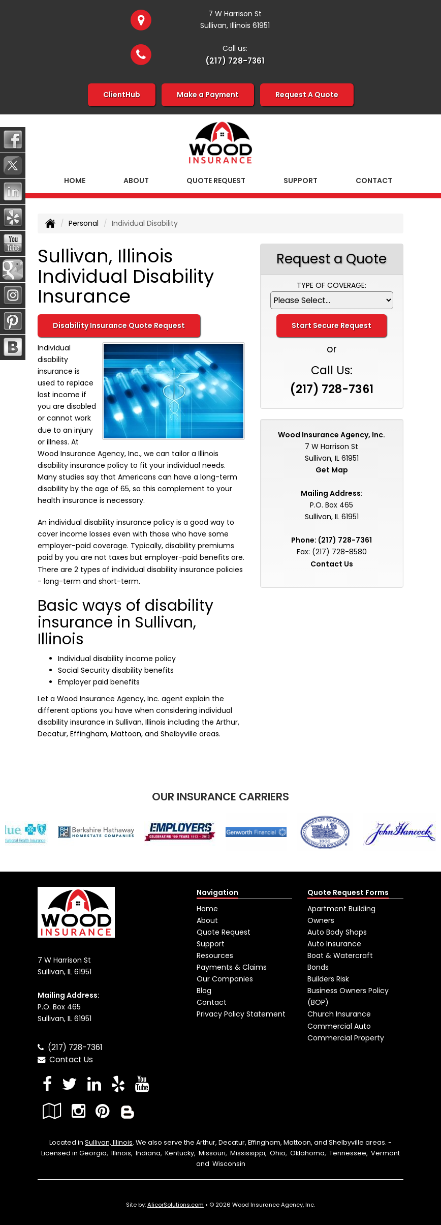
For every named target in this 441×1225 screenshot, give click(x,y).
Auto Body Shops (337, 932)
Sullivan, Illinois (109, 1142)
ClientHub (121, 94)
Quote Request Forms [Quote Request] (348, 892)
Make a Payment (208, 94)
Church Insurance (339, 1014)
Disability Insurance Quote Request (119, 325)
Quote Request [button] (215, 180)
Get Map (332, 470)
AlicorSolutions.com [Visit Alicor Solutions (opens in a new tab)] (175, 1205)
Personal (84, 223)
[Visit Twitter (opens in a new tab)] (69, 1083)
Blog (204, 990)
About (136, 180)
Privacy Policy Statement (241, 1014)
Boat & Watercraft (340, 955)
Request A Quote (306, 94)
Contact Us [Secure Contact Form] (331, 564)
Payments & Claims (232, 967)
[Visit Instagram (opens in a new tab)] (78, 1110)
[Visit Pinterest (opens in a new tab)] (102, 1110)
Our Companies (225, 979)
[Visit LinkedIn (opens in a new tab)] (94, 1083)
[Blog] (127, 1110)
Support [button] (301, 180)
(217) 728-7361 (235, 60)
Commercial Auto (339, 1026)
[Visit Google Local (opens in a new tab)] (52, 1110)
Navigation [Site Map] (217, 892)
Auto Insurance (334, 944)
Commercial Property (345, 1038)
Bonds (318, 967)
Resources (215, 955)
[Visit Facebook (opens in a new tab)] (47, 1083)
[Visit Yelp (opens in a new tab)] (118, 1083)
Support (211, 944)
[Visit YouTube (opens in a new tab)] (142, 1083)
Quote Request (223, 932)
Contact (374, 180)
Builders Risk (328, 979)
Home (74, 180)
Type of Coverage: (331, 285)
